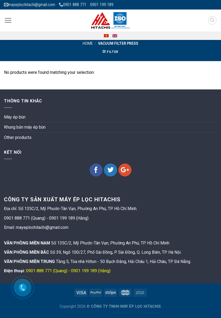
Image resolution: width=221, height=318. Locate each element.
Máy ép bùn (14, 117)
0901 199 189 (101, 4)
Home (88, 43)
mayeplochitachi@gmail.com (29, 4)
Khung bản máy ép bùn (25, 127)
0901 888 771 (72, 4)
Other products (18, 137)
